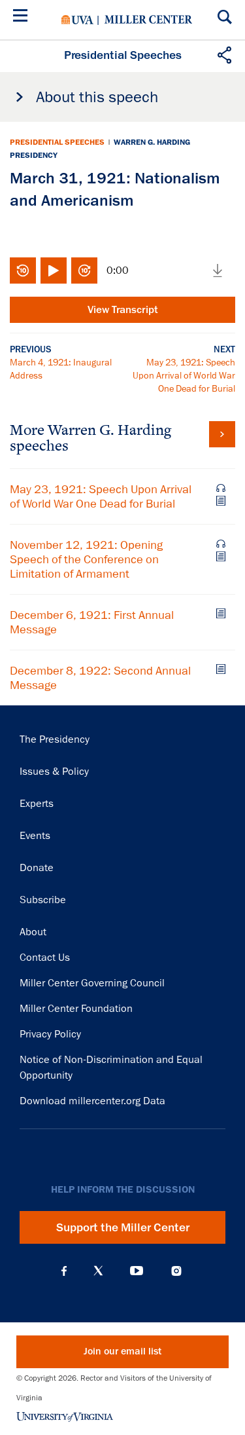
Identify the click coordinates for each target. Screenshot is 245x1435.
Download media (217, 270)
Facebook (64, 1270)
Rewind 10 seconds (23, 270)
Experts (37, 803)
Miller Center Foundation (76, 1008)
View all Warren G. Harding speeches (222, 434)
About (33, 932)
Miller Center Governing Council (92, 983)
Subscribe (43, 899)
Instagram (176, 1271)
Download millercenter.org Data (92, 1101)
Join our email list (122, 1351)
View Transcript (123, 309)
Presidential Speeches (57, 142)
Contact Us (45, 957)
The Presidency (55, 739)
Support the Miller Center (122, 1227)
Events (35, 835)
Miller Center (148, 19)
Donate (37, 867)
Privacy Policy (50, 1034)
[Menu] (23, 17)
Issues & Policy (54, 771)
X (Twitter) (98, 1271)
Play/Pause (54, 270)
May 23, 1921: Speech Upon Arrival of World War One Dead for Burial (184, 375)
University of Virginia (77, 19)
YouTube (136, 1270)
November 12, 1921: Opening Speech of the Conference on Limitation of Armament (86, 559)
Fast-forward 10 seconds (84, 270)
